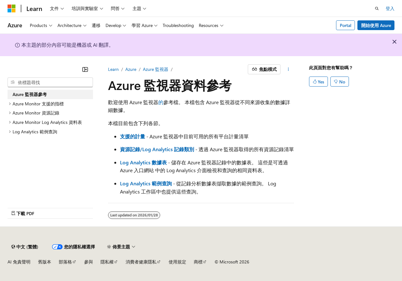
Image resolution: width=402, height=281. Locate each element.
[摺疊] (85, 69)
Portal (345, 25)
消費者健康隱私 (141, 262)
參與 (88, 262)
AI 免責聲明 (19, 262)
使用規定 (177, 262)
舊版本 (44, 262)
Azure (130, 69)
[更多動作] (288, 69)
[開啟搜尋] (377, 8)
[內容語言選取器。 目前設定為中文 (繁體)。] (25, 247)
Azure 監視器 (155, 69)
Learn (113, 69)
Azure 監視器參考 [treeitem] (30, 94)
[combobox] (50, 82)
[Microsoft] (12, 8)
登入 (390, 8)
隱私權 (107, 262)
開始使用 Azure (376, 25)
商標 (198, 262)
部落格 (65, 262)
